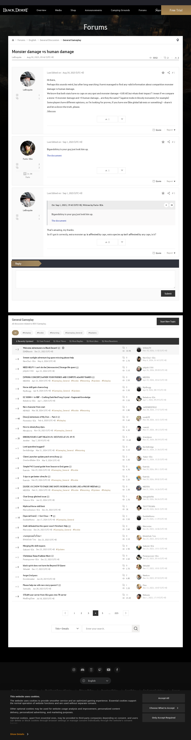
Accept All (163, 698)
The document (54, 155)
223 (116, 613)
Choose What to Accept (164, 708)
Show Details (17, 734)
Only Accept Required (163, 717)
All (15, 332)
